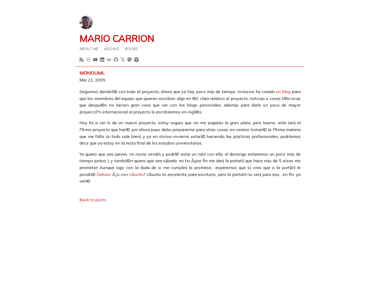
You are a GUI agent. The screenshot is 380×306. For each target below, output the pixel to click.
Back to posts (92, 199)
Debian (104, 174)
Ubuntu (136, 174)
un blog (283, 91)
